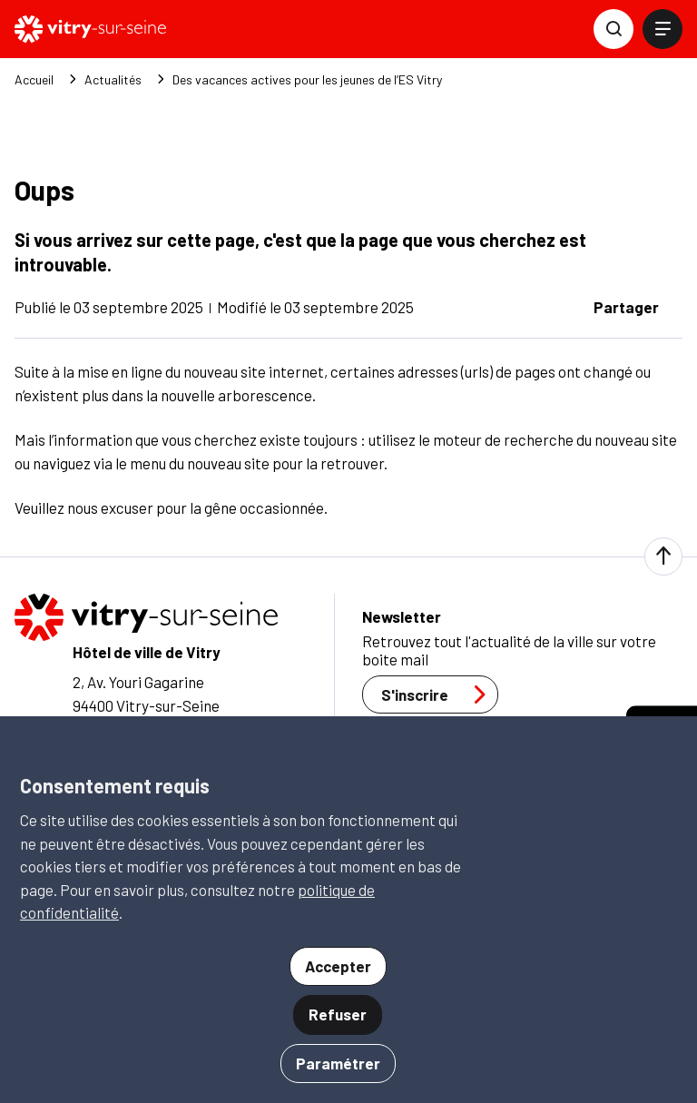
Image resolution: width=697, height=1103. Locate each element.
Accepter (338, 966)
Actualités (113, 80)
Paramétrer (338, 1063)
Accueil (34, 80)
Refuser (338, 1014)
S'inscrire (438, 694)
